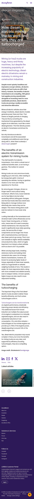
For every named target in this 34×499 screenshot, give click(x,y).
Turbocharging (8, 19)
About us (4, 410)
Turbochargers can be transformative (14, 303)
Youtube (4, 456)
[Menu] (31, 3)
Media (3, 415)
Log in (4, 482)
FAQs (9, 362)
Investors (4, 413)
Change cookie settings (13, 495)
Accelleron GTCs (6, 423)
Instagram (4, 458)
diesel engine (6, 144)
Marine (3, 433)
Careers (4, 418)
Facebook (4, 454)
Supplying (4, 420)
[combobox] (27, 2)
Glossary (4, 362)
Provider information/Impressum (11, 494)
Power (3, 436)
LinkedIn (4, 451)
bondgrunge (24, 350)
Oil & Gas (4, 438)
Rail (2, 440)
